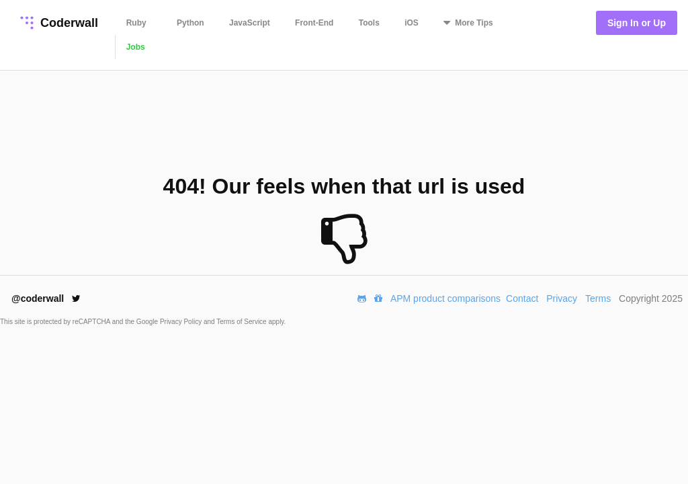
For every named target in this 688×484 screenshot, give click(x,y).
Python (190, 23)
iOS (411, 23)
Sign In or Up (636, 22)
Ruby (136, 23)
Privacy (561, 298)
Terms (598, 298)
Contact (522, 298)
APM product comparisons (445, 298)
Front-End (314, 23)
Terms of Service (242, 321)
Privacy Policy (182, 321)
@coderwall (46, 298)
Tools (369, 23)
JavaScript (249, 23)
